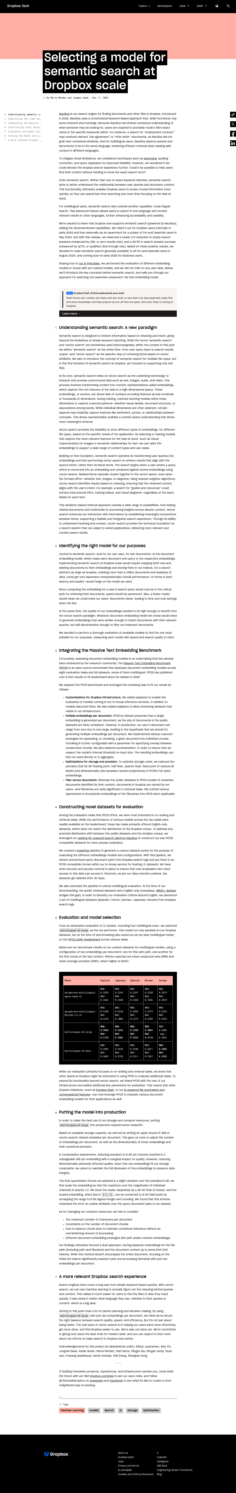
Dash (200, 6)
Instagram (96, 1380)
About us (123, 1453)
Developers (164, 6)
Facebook (116, 1380)
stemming (150, 158)
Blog (159, 1474)
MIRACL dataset (166, 890)
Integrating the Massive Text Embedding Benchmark (24, 123)
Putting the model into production (24, 135)
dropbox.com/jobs (101, 1376)
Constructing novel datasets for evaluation (24, 127)
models (94, 1410)
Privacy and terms (128, 1466)
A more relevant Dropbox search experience (24, 140)
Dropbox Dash (105, 1090)
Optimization (151, 1410)
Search (109, 1410)
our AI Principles (89, 263)
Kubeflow (83, 850)
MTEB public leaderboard (84, 939)
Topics (142, 6)
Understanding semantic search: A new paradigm (24, 114)
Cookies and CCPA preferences (136, 1474)
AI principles (125, 1470)
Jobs (182, 6)
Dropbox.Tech (18, 6)
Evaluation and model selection (24, 131)
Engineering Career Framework (174, 1470)
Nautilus (64, 114)
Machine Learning (72, 1410)
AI (120, 1410)
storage (132, 1410)
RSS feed (162, 1466)
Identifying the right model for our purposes (24, 118)
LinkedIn (162, 1457)
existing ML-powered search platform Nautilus (107, 838)
